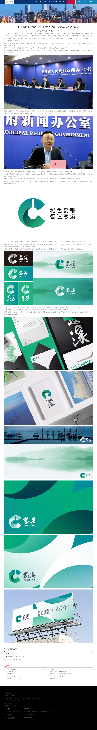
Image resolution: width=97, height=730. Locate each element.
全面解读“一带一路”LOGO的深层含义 (17, 656)
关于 (41, 1)
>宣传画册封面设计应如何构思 (55, 676)
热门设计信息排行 (11, 649)
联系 (60, 1)
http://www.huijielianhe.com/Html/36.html (16, 659)
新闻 (56, 1)
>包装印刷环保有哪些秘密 (10, 672)
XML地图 (14, 705)
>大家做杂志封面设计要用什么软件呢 (57, 672)
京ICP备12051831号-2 (9, 695)
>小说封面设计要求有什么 (10, 674)
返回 (90, 651)
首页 (37, 1)
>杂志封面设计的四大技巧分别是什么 (12, 678)
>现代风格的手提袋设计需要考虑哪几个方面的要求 (60, 674)
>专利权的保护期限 (53, 678)
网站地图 (7, 705)
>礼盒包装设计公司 (53, 669)
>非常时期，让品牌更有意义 (10, 669)
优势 (48, 1)
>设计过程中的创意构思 (9, 676)
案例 (52, 1)
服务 (45, 1)
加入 (64, 1)
